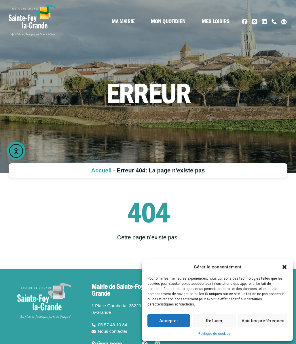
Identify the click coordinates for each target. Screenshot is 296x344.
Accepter (168, 320)
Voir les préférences (263, 320)
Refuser (214, 320)
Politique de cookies (214, 334)
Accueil (101, 170)
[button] (284, 267)
